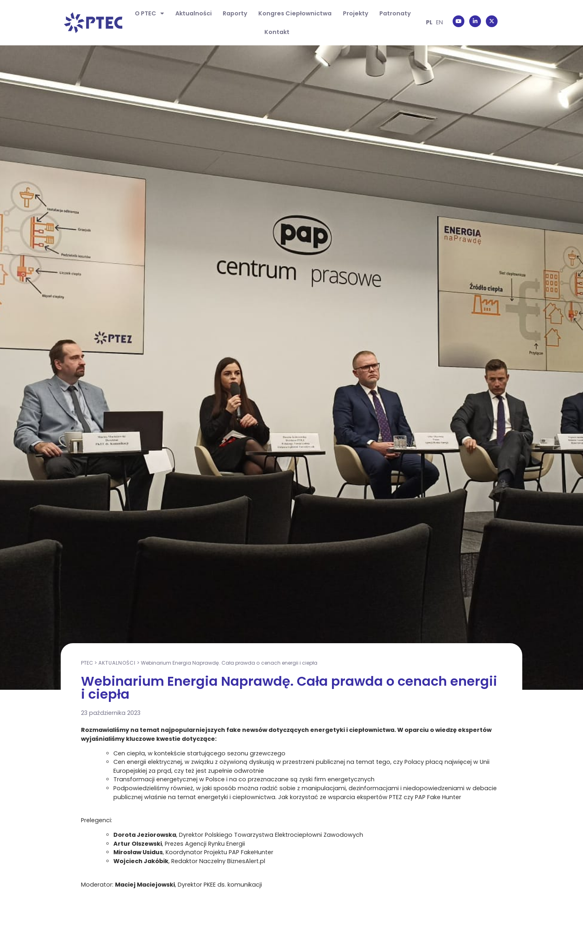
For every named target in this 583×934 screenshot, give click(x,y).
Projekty (355, 13)
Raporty (235, 13)
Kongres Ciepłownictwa (295, 13)
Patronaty (395, 13)
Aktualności (193, 13)
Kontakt (276, 32)
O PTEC (149, 13)
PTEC (87, 662)
